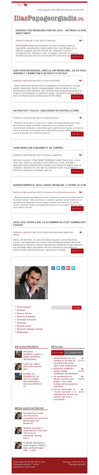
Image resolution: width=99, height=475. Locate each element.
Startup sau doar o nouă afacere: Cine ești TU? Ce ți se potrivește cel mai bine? (35, 433)
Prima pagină (44, 10)
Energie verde (24, 326)
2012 (53, 10)
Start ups (21, 323)
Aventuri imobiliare (53, 155)
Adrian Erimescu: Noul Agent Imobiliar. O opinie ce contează (53, 185)
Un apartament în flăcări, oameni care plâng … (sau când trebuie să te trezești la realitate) (66, 381)
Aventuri (21, 310)
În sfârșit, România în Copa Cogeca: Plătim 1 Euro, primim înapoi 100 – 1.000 (35, 447)
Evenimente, (58, 232)
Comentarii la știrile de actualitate (60, 192)
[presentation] (57, 352)
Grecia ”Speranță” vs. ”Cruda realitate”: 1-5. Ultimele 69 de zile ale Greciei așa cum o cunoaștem (65, 394)
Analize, (48, 232)
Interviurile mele (52, 81)
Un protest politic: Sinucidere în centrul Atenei (46, 110)
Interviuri (51, 40)
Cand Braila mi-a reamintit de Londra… (39, 147)
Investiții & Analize (26, 319)
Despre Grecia (24, 313)
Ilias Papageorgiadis (29, 463)
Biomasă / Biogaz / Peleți (30, 329)
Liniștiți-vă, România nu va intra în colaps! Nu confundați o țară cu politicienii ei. (32, 380)
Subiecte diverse (51, 118)
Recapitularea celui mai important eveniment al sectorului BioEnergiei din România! (35, 418)
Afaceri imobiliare (26, 316)
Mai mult (77, 57)
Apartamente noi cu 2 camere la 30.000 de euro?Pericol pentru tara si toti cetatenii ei (65, 362)
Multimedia (23, 332)
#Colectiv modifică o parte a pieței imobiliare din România (32, 355)
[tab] (57, 352)
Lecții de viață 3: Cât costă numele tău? (32, 366)
